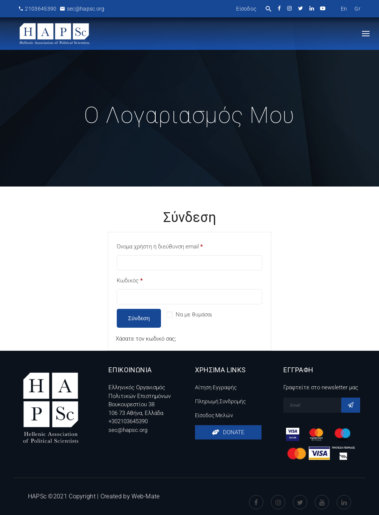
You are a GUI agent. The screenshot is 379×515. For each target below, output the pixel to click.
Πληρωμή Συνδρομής (220, 401)
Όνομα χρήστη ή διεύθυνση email (160, 246)
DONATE (228, 432)
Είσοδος (246, 9)
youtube (323, 8)
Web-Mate (145, 496)
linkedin (312, 8)
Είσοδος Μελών (214, 415)
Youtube (322, 496)
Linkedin (344, 496)
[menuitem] (344, 9)
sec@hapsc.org (82, 9)
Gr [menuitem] (357, 9)
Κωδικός (130, 280)
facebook (280, 8)
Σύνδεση (139, 318)
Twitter (300, 496)
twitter (301, 8)
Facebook (256, 496)
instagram (290, 8)
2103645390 (37, 9)
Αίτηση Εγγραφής (216, 387)
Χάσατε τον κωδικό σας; (146, 338)
